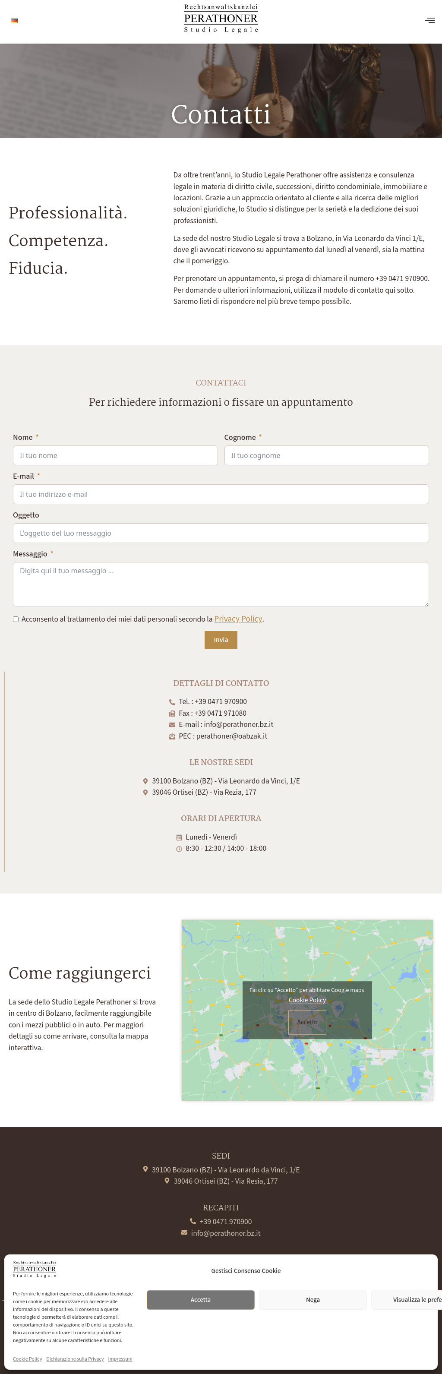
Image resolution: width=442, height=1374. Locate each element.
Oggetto (26, 515)
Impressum (120, 1359)
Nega (313, 1300)
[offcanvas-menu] (430, 20)
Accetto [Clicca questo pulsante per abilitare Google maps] (307, 1022)
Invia (221, 639)
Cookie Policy (27, 1359)
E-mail (23, 476)
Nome (23, 437)
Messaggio (30, 554)
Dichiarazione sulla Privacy (75, 1359)
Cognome (240, 437)
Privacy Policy (238, 619)
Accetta (201, 1300)
